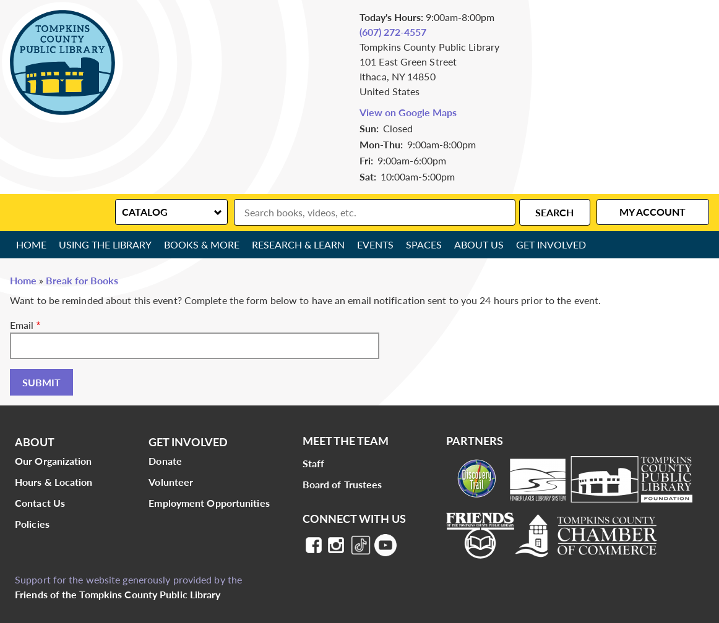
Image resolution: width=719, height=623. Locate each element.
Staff (314, 463)
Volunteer (171, 482)
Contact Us (40, 503)
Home (31, 244)
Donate (165, 461)
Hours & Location (54, 482)
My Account (652, 212)
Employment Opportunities (209, 503)
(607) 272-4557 (393, 32)
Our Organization (53, 461)
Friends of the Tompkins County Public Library (118, 594)
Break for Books (82, 280)
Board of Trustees (342, 484)
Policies (32, 524)
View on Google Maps (408, 112)
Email (21, 325)
